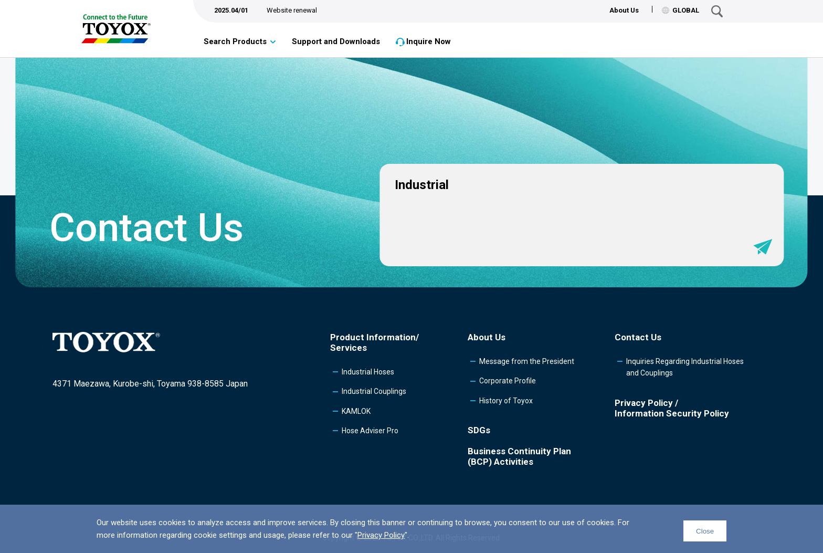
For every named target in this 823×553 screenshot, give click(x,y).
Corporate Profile (507, 381)
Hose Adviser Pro (370, 430)
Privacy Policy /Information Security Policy (672, 408)
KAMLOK (356, 411)
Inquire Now (428, 41)
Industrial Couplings (374, 391)
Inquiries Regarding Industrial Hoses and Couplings (685, 367)
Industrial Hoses (368, 372)
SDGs (479, 430)
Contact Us (638, 337)
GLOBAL (680, 10)
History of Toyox (506, 401)
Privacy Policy (381, 535)
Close (705, 531)
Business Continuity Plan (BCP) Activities (519, 456)
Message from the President (526, 361)
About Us (624, 10)
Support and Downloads (336, 41)
